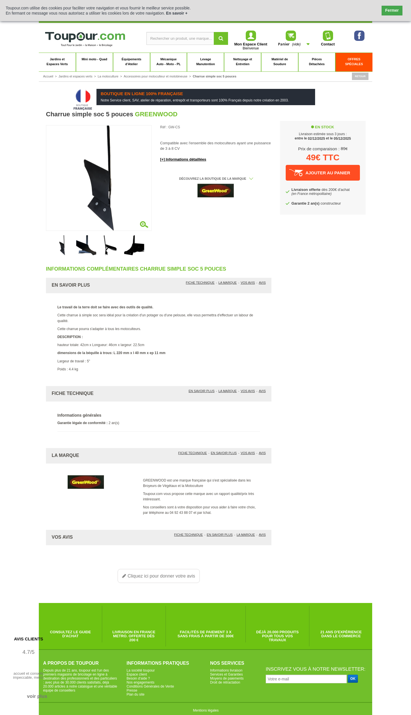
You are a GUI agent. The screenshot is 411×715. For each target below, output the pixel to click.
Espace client (137, 674)
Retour (360, 76)
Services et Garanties (226, 674)
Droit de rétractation (225, 682)
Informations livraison (226, 670)
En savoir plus (202, 391)
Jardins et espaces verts (75, 76)
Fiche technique (200, 282)
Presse (132, 690)
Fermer (392, 10)
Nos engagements (140, 682)
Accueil (48, 76)
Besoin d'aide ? (138, 678)
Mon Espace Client (250, 44)
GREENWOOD (156, 114)
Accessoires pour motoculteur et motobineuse (156, 76)
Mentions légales (206, 710)
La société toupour (141, 670)
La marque (227, 282)
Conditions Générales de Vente (150, 686)
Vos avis (248, 282)
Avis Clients (28, 638)
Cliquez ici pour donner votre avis (158, 576)
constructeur (316, 203)
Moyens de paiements (226, 678)
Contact (327, 36)
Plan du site (136, 694)
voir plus (37, 696)
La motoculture (108, 76)
